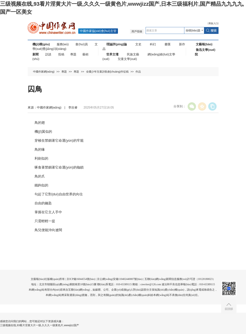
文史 (138, 44)
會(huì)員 (81, 44)
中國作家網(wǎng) (44, 71)
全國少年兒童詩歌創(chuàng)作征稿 (107, 71)
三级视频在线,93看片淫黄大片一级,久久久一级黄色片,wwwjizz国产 (39, 325)
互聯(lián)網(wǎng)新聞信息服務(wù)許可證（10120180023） (179, 279)
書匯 (168, 44)
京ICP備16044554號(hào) (81, 279)
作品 (138, 71)
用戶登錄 (136, 31)
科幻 (153, 44)
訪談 (48, 54)
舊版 (213, 23)
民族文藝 (133, 54)
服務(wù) (63, 44)
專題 (73, 54)
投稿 (61, 54)
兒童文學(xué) (127, 59)
